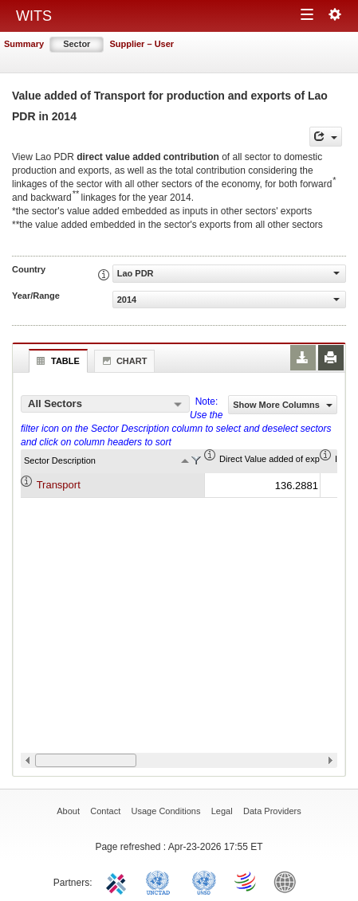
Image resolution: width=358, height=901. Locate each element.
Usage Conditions (166, 811)
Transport (59, 485)
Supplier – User (141, 44)
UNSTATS (204, 881)
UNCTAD (161, 881)
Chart (123, 361)
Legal (222, 811)
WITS (34, 16)
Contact (105, 811)
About (68, 811)
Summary (24, 44)
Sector (76, 44)
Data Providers (272, 811)
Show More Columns (282, 404)
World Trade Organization (246, 881)
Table (56, 361)
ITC (119, 881)
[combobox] (105, 404)
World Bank (289, 881)
